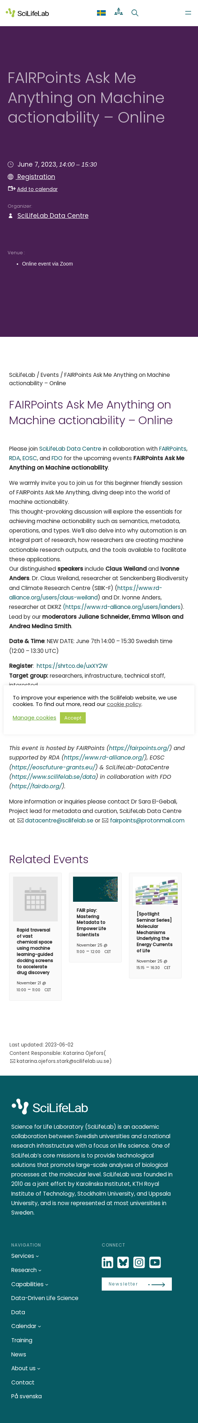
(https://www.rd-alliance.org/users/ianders (122, 607)
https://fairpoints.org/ (139, 748)
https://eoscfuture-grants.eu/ (53, 767)
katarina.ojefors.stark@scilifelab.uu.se (63, 1061)
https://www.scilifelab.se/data (54, 777)
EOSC (29, 458)
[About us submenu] (38, 1368)
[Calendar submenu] (39, 1326)
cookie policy (124, 704)
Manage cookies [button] (34, 717)
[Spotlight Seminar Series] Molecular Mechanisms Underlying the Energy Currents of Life (155, 932)
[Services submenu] (37, 1255)
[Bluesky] (123, 1262)
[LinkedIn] (108, 1262)
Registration (35, 176)
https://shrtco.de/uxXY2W (72, 666)
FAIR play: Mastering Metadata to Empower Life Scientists (91, 922)
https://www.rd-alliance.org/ (104, 757)
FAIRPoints (172, 449)
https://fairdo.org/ (37, 786)
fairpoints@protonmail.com (147, 820)
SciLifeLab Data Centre (53, 215)
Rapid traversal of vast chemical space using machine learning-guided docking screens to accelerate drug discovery (35, 951)
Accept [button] (72, 717)
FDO (57, 458)
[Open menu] (188, 12)
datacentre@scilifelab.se (59, 820)
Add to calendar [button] (33, 189)
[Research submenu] (39, 1270)
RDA (14, 458)
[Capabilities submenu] (46, 1284)
